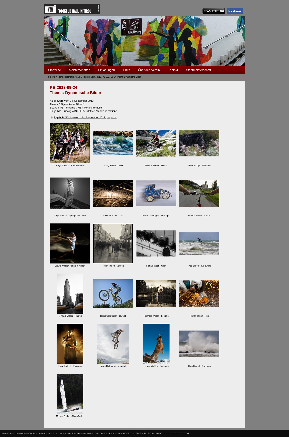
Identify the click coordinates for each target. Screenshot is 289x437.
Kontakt (173, 70)
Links (126, 70)
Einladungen (106, 70)
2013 (99, 77)
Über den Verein (149, 70)
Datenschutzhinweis (173, 433)
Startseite (54, 70)
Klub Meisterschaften (85, 77)
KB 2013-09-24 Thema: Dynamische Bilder (122, 77)
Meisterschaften (79, 70)
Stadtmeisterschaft (198, 70)
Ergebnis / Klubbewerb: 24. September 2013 (85, 117)
